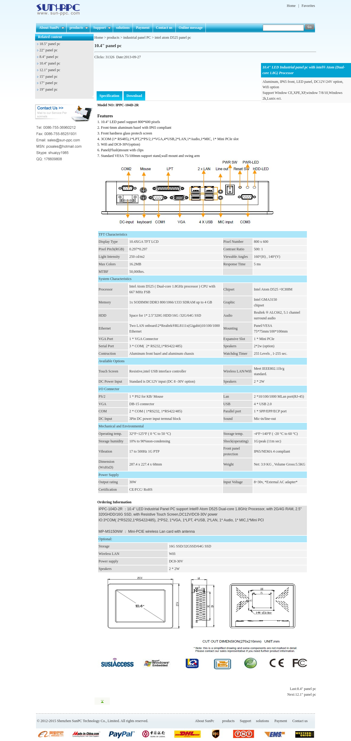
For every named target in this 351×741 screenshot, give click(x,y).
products (79, 28)
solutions (123, 28)
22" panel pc (49, 50)
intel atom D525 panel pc (173, 37)
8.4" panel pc (49, 57)
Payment (142, 28)
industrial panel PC (137, 37)
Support (102, 28)
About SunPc (51, 28)
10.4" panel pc (50, 63)
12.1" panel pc (50, 70)
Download (134, 96)
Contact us (164, 28)
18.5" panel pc (50, 44)
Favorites (308, 6)
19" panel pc (49, 89)
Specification (109, 96)
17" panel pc (49, 83)
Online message (191, 28)
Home (291, 6)
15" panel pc (49, 76)
